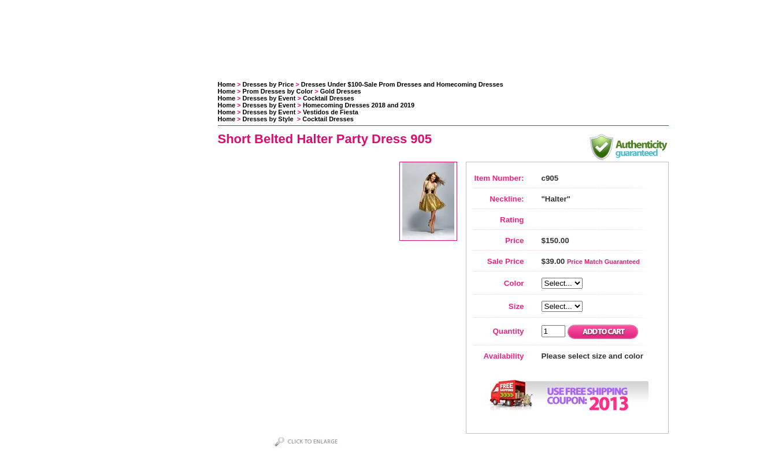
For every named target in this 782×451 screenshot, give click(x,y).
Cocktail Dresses (328, 98)
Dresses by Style (269, 118)
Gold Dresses (340, 91)
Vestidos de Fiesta (330, 112)
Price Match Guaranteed (603, 261)
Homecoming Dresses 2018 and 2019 (358, 105)
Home (227, 84)
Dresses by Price (268, 84)
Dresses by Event (269, 98)
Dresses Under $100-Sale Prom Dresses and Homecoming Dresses (402, 84)
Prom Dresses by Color (278, 91)
